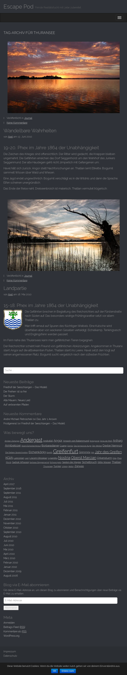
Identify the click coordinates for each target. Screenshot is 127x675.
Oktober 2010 (11, 527)
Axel (10, 136)
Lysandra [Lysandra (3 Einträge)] (52, 458)
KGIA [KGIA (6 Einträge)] (9, 458)
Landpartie (15, 288)
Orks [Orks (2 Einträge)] (114, 458)
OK (54, 671)
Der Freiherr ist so (15, 391)
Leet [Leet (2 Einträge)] (27, 458)
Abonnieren (11, 607)
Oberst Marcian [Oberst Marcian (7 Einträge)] (83, 458)
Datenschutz (10, 655)
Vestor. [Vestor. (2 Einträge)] (71, 466)
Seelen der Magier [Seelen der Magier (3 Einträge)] (71, 462)
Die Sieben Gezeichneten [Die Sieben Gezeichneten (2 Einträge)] (16, 452)
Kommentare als (15, 631)
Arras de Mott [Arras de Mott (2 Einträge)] (106, 441)
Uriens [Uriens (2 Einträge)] (65, 466)
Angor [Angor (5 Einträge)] (58, 440)
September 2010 (12, 532)
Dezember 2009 (12, 571)
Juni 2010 (9, 545)
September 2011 (12, 492)
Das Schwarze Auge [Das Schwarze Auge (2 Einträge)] (82, 446)
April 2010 (9, 553)
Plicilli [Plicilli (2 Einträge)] (8, 462)
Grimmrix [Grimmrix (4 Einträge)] (84, 452)
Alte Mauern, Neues (17, 400)
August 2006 (11, 575)
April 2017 (9, 484)
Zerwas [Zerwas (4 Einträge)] (79, 466)
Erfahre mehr (68, 671)
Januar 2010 (10, 567)
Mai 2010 (8, 549)
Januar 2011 (10, 514)
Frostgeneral (10, 423)
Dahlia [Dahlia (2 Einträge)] (70, 446)
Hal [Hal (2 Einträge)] (92, 452)
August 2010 (10, 536)
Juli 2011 (8, 501)
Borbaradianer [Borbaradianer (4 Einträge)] (50, 445)
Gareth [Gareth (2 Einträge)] (49, 452)
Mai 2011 (8, 506)
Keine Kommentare (17, 122)
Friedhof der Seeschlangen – (25, 387)
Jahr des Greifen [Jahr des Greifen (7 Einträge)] (108, 452)
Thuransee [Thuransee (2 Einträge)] (48, 466)
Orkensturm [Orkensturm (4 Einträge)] (104, 458)
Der (9, 396)
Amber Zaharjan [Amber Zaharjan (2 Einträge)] (12, 441)
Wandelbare (30, 131)
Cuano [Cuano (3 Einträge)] (63, 445)
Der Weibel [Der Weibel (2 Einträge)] (97, 446)
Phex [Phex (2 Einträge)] (119, 458)
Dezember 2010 (12, 519)
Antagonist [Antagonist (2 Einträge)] (94, 441)
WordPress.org (11, 635)
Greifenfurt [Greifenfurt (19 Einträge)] (65, 451)
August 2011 (10, 497)
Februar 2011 (11, 510)
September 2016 (12, 488)
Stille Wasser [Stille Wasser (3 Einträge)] (104, 462)
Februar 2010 (11, 562)
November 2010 (12, 523)
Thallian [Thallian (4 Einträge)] (116, 462)
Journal (28, 118)
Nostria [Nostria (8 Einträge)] (64, 457)
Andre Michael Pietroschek (18, 419)
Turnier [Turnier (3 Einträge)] (57, 466)
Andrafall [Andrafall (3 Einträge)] (48, 440)
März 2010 (9, 558)
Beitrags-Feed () (14, 627)
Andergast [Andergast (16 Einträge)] (31, 440)
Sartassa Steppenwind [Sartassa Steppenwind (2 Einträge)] (39, 462)
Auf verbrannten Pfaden (16, 404)
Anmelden (9, 622)
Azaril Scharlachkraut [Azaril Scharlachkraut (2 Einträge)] (31, 446)
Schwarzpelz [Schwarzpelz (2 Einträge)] (55, 462)
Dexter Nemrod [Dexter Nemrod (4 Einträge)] (112, 445)
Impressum (10, 651)
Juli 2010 (8, 540)
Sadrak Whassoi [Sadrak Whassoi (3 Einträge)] (20, 462)
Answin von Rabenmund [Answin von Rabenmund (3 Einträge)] (76, 440)
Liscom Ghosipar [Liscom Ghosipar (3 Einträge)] (38, 458)
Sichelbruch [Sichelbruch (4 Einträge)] (89, 462)
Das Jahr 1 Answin (47, 419)
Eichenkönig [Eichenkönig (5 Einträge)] (37, 452)
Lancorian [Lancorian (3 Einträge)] (19, 458)
